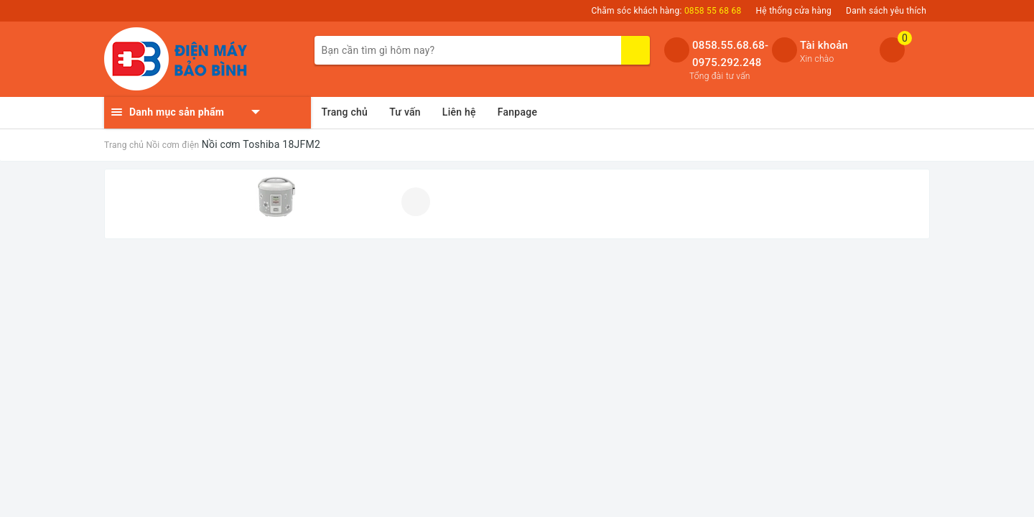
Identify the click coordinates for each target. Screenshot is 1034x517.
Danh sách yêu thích (886, 11)
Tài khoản (824, 45)
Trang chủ (345, 112)
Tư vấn (405, 112)
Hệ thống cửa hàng (794, 11)
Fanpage (517, 112)
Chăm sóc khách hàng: (666, 11)
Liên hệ (459, 112)
